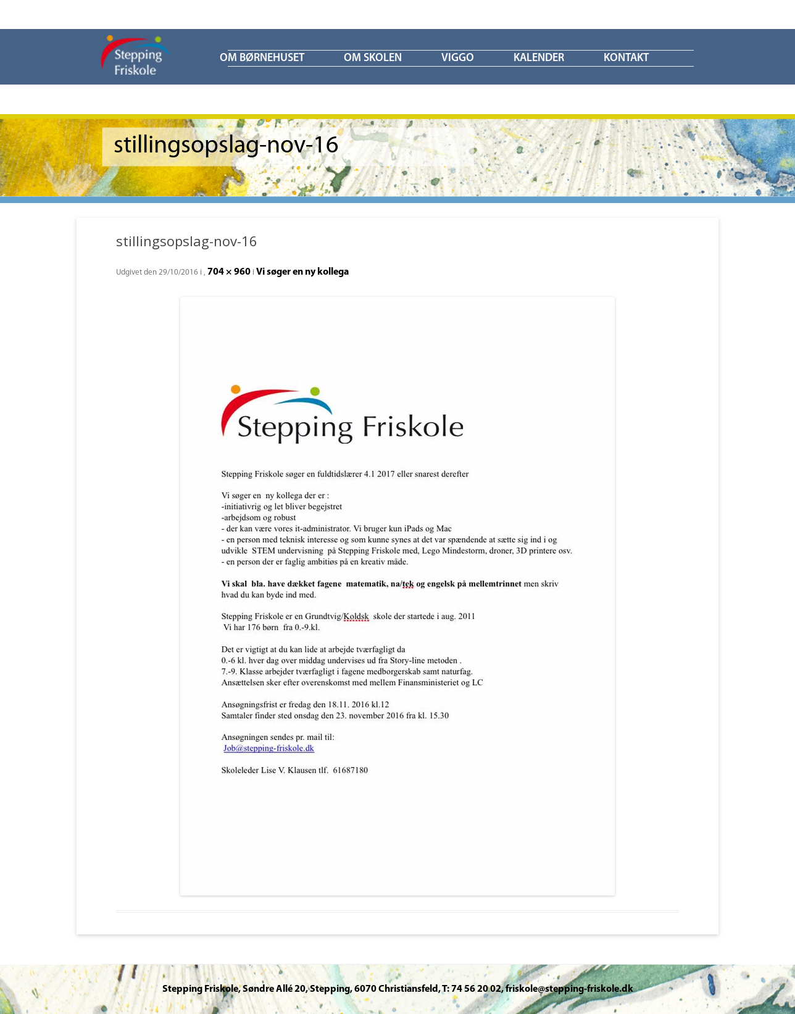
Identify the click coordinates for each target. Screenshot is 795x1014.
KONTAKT (626, 58)
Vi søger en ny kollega (302, 272)
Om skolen (373, 58)
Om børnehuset (262, 58)
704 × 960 (229, 272)
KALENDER (539, 58)
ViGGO (457, 58)
